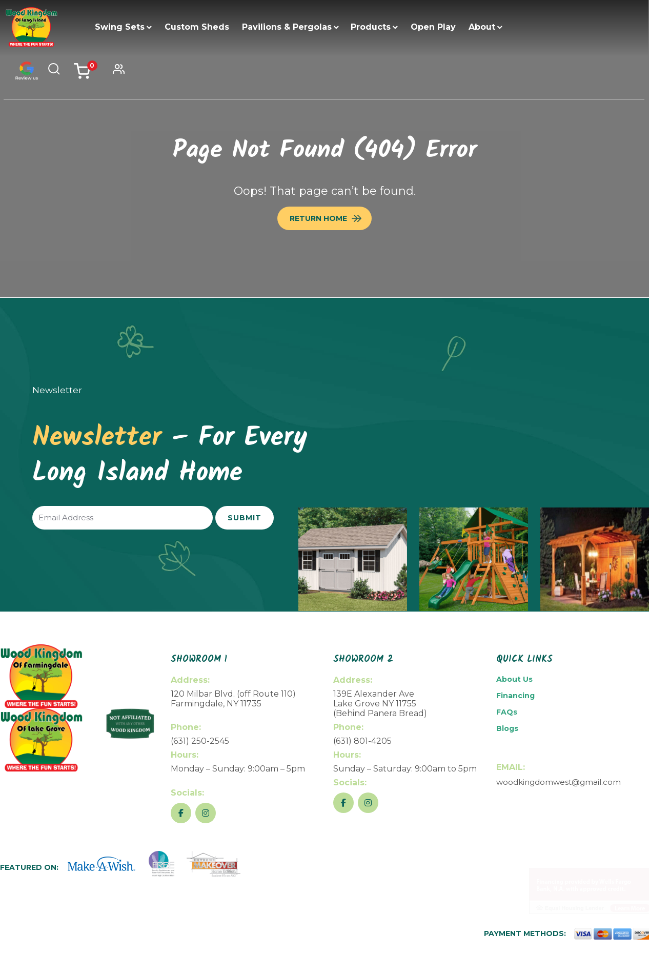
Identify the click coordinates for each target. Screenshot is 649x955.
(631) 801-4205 (362, 741)
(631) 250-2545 (200, 741)
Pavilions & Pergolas (287, 27)
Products (371, 27)
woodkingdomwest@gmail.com (558, 782)
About (482, 27)
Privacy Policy (562, 945)
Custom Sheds (197, 27)
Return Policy (509, 945)
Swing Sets (120, 27)
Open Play (433, 27)
